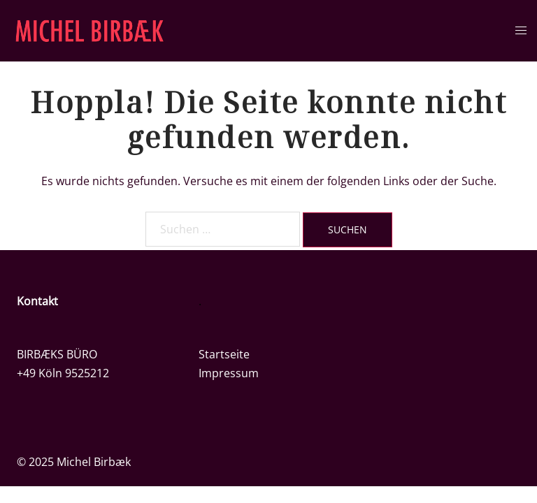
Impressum (229, 373)
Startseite (224, 354)
